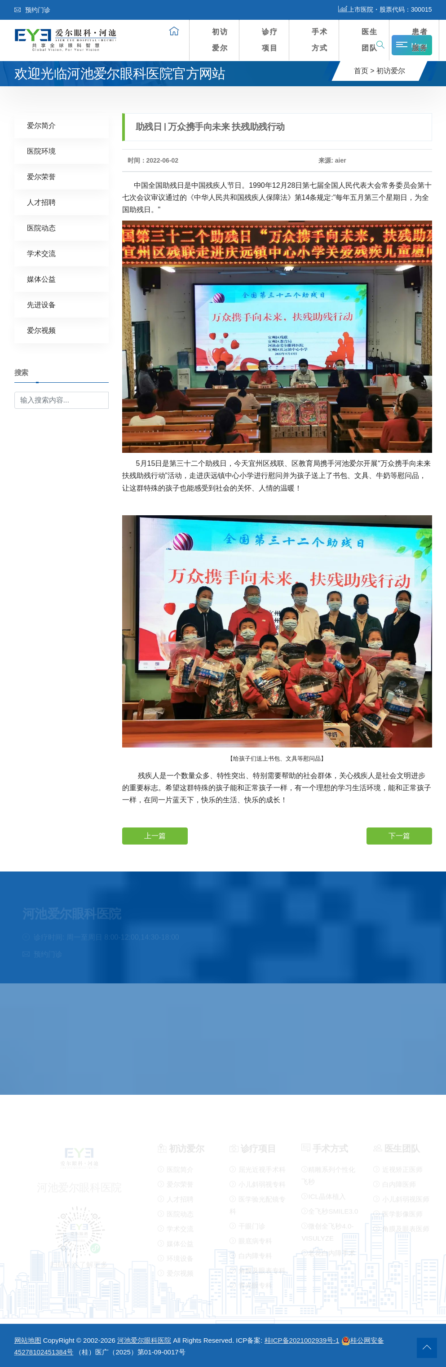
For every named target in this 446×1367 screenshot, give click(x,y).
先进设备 (41, 304)
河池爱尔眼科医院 (144, 1340)
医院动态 (41, 227)
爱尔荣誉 (41, 176)
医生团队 (370, 40)
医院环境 (41, 151)
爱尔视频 (41, 330)
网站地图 (27, 1340)
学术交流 (41, 253)
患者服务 (420, 40)
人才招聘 (41, 202)
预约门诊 (32, 9)
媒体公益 (41, 279)
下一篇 (399, 835)
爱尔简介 (41, 125)
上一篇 (155, 835)
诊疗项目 (270, 40)
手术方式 (320, 40)
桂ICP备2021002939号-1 (302, 1340)
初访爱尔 (220, 40)
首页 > (364, 71)
